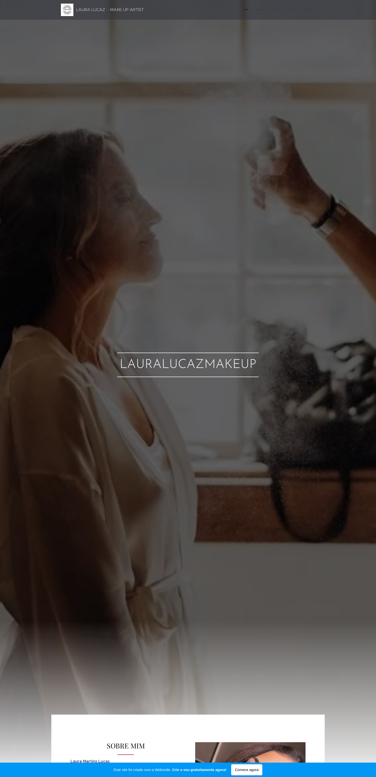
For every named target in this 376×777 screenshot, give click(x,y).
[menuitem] (278, 10)
